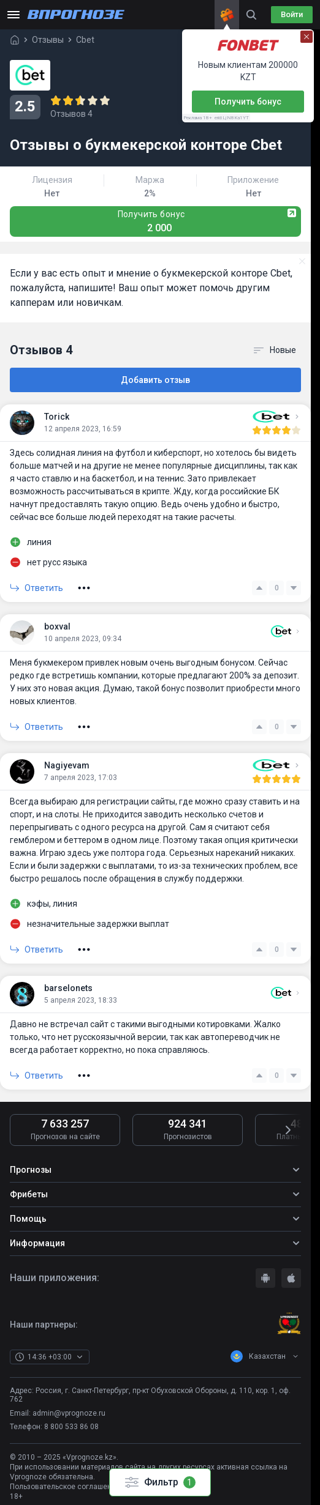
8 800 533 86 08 (71, 1426)
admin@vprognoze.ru (68, 1413)
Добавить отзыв (155, 380)
